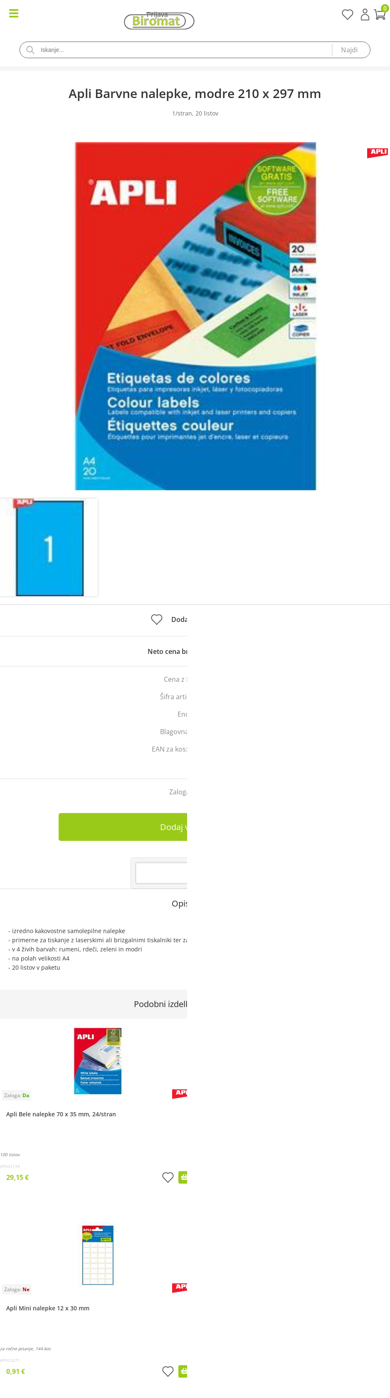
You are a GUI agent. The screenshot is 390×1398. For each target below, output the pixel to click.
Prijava (365, 14)
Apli (224, 731)
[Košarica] (195, 15)
